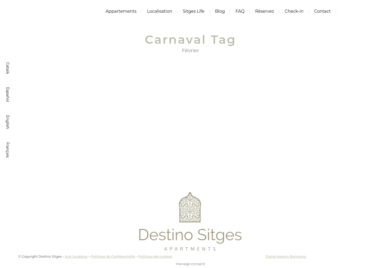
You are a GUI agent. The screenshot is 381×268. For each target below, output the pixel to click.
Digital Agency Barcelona (285, 256)
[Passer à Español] (7, 95)
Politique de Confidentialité (113, 256)
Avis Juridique (76, 256)
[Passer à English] (7, 122)
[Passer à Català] (7, 68)
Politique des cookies (155, 256)
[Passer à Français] (7, 150)
